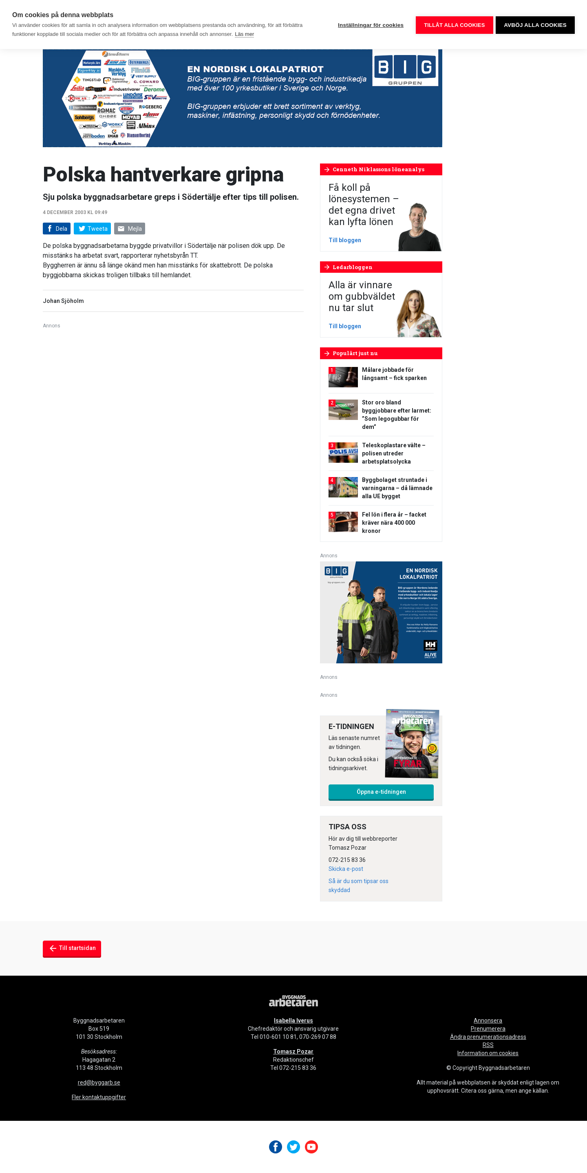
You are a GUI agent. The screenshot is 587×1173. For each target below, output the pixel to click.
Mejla (129, 229)
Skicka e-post (346, 869)
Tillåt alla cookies (453, 25)
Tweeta (92, 228)
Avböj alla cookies (535, 25)
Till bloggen (345, 240)
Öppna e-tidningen (381, 792)
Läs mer (244, 34)
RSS (488, 1045)
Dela (56, 228)
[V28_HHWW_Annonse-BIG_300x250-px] (381, 612)
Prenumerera (488, 1028)
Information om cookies (488, 1053)
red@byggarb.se (99, 1082)
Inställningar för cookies (369, 25)
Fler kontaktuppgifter (99, 1097)
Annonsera (488, 1020)
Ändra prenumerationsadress (488, 1037)
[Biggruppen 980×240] (242, 98)
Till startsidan (72, 948)
